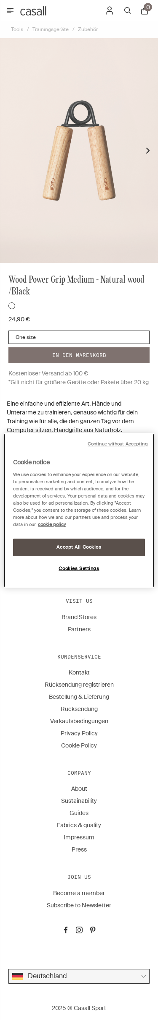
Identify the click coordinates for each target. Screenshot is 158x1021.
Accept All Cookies (78, 547)
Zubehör (88, 29)
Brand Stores (79, 617)
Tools (17, 29)
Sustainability (79, 801)
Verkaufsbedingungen (79, 721)
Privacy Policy (79, 733)
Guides (79, 813)
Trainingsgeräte (50, 29)
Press (79, 849)
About (79, 788)
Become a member (79, 893)
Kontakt (79, 672)
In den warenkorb (79, 355)
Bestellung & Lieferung (79, 697)
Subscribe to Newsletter (79, 905)
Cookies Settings (79, 568)
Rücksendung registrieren (79, 684)
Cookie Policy (79, 745)
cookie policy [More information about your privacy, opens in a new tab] (52, 524)
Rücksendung (79, 709)
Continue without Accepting (118, 444)
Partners (79, 629)
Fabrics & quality (79, 825)
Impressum (79, 837)
